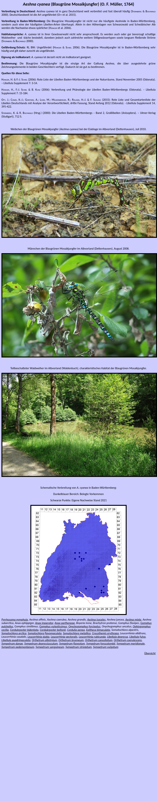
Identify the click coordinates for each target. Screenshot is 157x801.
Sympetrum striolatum (78, 647)
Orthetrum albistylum (44, 640)
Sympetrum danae (12, 643)
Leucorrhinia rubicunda (92, 636)
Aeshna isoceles (96, 619)
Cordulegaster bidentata (24, 630)
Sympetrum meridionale (131, 643)
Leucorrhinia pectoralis (64, 636)
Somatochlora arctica (13, 633)
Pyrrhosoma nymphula (14, 619)
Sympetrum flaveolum (72, 643)
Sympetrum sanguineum (50, 647)
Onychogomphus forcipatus (84, 626)
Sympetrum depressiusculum (41, 643)
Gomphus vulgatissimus (53, 626)
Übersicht (150, 653)
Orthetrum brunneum (71, 640)
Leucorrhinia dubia (39, 636)
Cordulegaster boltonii (53, 630)
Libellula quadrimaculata (15, 640)
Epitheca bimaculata (98, 630)
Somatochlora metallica (77, 633)
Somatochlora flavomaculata (44, 633)
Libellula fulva (137, 636)
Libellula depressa (117, 636)
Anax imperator (44, 623)
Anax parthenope (65, 623)
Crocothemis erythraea (105, 633)
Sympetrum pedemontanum (17, 647)
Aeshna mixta (133, 619)
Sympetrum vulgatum (105, 647)
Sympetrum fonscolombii (100, 643)
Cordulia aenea (76, 630)
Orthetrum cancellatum (98, 640)
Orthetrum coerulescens (128, 640)
